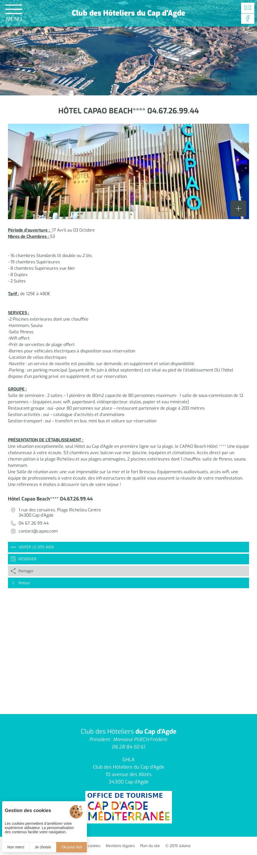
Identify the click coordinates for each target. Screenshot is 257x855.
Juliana (184, 845)
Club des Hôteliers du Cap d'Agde (128, 13)
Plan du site (150, 845)
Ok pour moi (71, 847)
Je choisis (43, 847)
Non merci (15, 847)
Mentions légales (120, 845)
